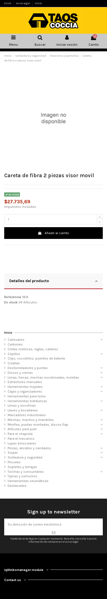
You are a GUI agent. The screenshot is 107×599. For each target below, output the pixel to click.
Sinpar (13, 453)
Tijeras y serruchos (22, 476)
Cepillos (14, 354)
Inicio (38, 3)
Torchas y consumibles (26, 472)
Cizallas (14, 363)
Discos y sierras (20, 373)
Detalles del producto (53, 281)
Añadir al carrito (53, 233)
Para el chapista (20, 434)
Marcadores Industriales (27, 415)
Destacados (17, 486)
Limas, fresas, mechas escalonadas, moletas (43, 377)
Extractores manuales (25, 382)
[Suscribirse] (53, 532)
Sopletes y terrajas (22, 467)
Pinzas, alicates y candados (29, 448)
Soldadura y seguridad (25, 457)
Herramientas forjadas (25, 387)
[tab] (53, 281)
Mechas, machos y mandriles (31, 420)
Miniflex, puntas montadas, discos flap (38, 425)
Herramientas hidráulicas (27, 401)
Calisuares (16, 340)
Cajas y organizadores (25, 391)
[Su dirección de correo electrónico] (53, 524)
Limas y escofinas (22, 405)
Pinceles (14, 462)
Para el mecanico (21, 439)
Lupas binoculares (22, 443)
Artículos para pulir (22, 429)
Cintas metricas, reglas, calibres (33, 349)
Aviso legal (23, 3)
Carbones (15, 344)
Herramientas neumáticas (28, 481)
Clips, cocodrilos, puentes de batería (36, 358)
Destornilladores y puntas (28, 368)
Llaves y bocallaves (23, 410)
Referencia (12, 297)
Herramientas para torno (27, 396)
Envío (8, 3)
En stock (11, 302)
